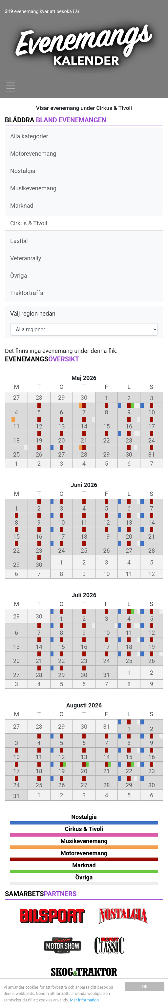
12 (39, 426)
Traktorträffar (27, 292)
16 (129, 426)
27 (61, 454)
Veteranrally (25, 258)
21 (84, 440)
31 (151, 454)
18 (16, 440)
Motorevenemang (33, 153)
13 (61, 426)
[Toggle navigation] (10, 86)
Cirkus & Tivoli (28, 223)
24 (151, 440)
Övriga (18, 275)
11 (16, 426)
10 (151, 412)
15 (106, 426)
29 (106, 454)
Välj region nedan (32, 313)
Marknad (21, 205)
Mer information (87, 1000)
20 (61, 440)
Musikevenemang (33, 188)
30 (129, 454)
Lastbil (19, 240)
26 (39, 454)
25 (16, 454)
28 (84, 454)
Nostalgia (22, 170)
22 (106, 440)
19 (39, 440)
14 (84, 426)
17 (151, 426)
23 (129, 440)
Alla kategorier (29, 136)
